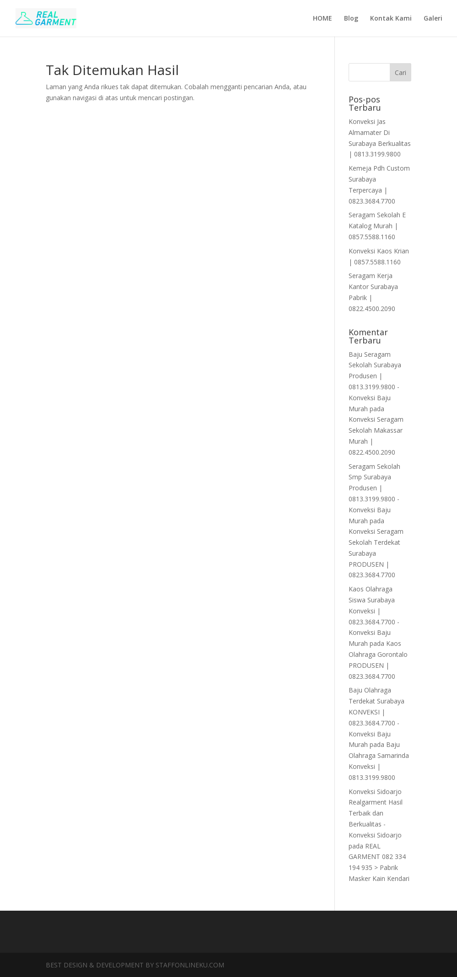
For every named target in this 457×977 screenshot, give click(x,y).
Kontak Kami (391, 18)
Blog (351, 18)
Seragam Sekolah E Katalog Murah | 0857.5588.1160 (377, 225)
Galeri (433, 18)
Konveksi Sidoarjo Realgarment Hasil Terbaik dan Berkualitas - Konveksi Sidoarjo (376, 813)
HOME (322, 18)
